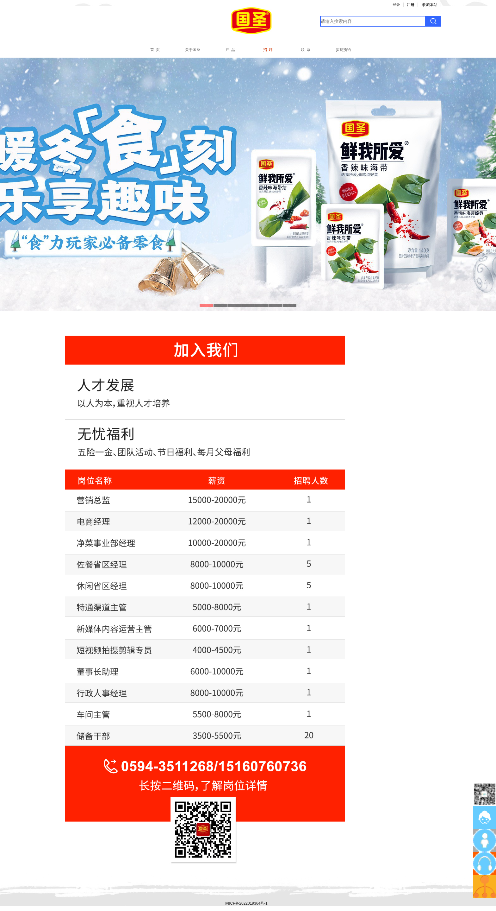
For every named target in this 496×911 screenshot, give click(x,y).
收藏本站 (429, 5)
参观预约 (343, 49)
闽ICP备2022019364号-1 (246, 903)
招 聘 (268, 49)
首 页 (155, 49)
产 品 (230, 49)
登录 (396, 5)
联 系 (305, 49)
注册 (410, 5)
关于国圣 (192, 49)
